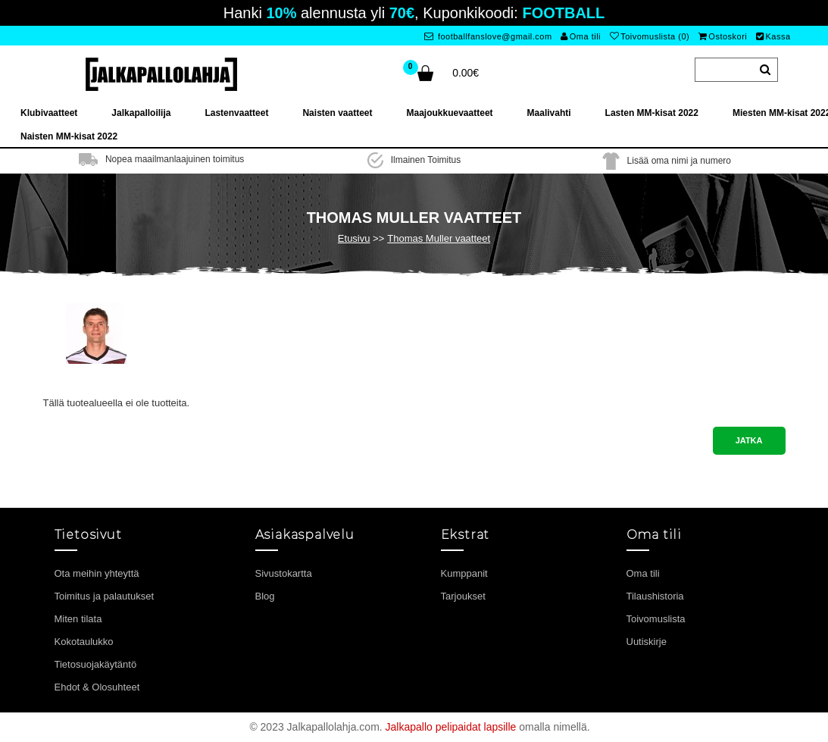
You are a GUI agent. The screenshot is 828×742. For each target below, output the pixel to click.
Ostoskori (722, 36)
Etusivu (354, 238)
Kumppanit (464, 573)
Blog (265, 596)
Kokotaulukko (84, 641)
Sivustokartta (283, 573)
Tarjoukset (463, 596)
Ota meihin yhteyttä (97, 573)
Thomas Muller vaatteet (438, 238)
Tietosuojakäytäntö (96, 664)
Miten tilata (78, 619)
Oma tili (581, 36)
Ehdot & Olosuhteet (97, 687)
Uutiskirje (646, 641)
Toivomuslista (656, 619)
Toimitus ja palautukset (105, 596)
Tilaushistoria (655, 596)
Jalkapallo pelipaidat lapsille (451, 727)
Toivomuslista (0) (650, 36)
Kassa (773, 36)
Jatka (749, 440)
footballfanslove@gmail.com (488, 36)
